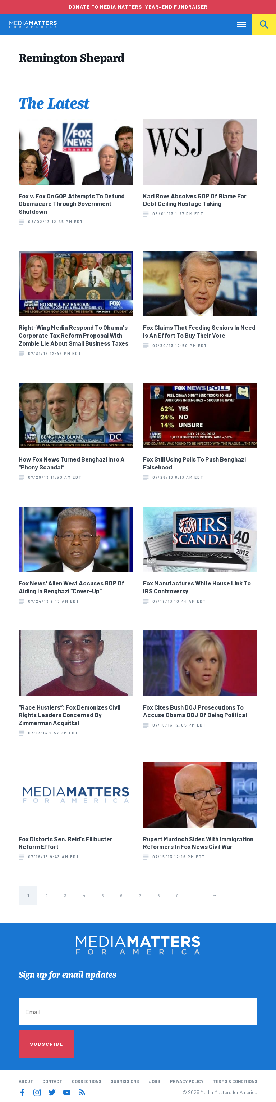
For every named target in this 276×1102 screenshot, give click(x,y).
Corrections (86, 1081)
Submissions (125, 1081)
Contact (52, 1081)
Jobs (154, 1081)
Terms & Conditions (235, 1081)
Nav (237, 24)
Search (264, 24)
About (26, 1081)
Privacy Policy (187, 1081)
